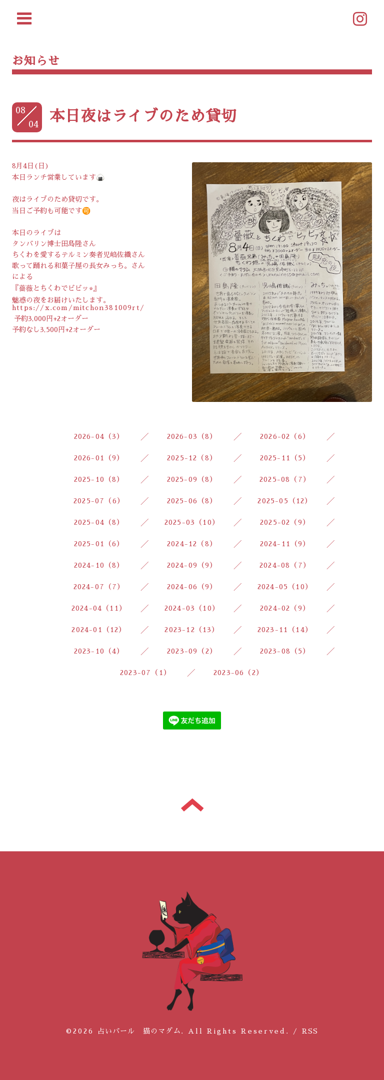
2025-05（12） (285, 500)
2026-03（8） (192, 436)
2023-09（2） (192, 651)
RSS (310, 1031)
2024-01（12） (99, 629)
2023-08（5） (285, 651)
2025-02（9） (285, 522)
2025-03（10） (192, 522)
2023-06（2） (239, 672)
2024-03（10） (192, 608)
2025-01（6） (99, 543)
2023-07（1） (145, 672)
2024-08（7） (285, 565)
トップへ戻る (192, 804)
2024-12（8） (192, 543)
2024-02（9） (285, 608)
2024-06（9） (192, 586)
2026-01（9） (99, 457)
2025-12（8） (192, 457)
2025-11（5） (285, 457)
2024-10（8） (99, 565)
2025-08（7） (285, 479)
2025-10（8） (99, 479)
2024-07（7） (99, 586)
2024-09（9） (192, 565)
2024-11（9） (285, 543)
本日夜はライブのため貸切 (143, 116)
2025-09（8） (192, 479)
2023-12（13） (191, 629)
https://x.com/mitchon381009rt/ (78, 307)
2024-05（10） (285, 586)
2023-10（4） (99, 651)
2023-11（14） (285, 629)
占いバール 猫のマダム (139, 1031)
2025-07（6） (99, 500)
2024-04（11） (99, 608)
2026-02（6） (285, 436)
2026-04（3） (99, 436)
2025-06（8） (192, 500)
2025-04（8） (99, 522)
